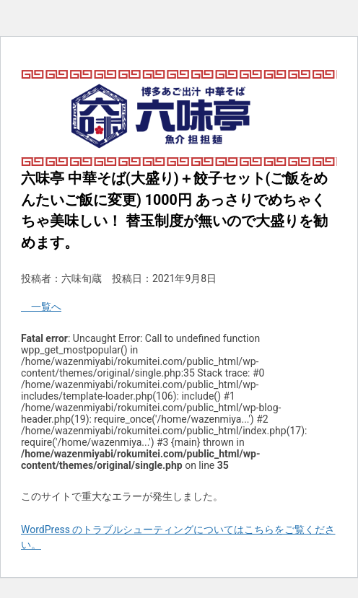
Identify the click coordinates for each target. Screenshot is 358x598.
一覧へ (41, 306)
